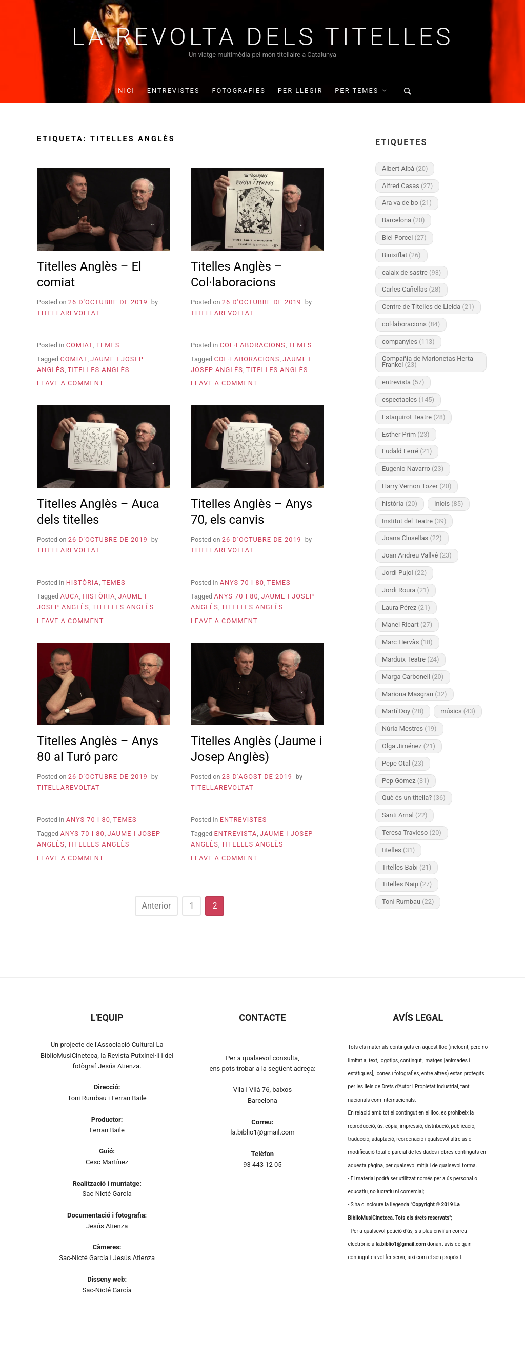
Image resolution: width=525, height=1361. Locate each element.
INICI (125, 90)
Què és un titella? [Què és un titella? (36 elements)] (414, 797)
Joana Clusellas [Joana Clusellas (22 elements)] (412, 538)
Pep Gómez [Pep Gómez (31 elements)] (405, 781)
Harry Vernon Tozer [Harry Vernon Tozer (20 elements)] (416, 486)
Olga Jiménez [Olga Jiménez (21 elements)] (408, 746)
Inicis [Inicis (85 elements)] (448, 503)
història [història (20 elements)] (399, 503)
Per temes (356, 90)
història (98, 596)
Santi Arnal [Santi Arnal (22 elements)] (404, 815)
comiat (73, 359)
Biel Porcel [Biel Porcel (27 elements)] (404, 237)
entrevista (235, 833)
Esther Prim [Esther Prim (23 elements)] (406, 434)
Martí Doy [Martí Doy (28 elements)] (402, 711)
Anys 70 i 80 (242, 582)
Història (82, 582)
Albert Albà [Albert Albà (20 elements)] (405, 168)
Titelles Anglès (99, 370)
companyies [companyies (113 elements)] (408, 341)
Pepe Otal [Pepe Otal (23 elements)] (402, 763)
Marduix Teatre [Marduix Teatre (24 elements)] (410, 659)
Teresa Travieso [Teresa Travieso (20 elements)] (411, 832)
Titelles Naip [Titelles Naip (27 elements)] (407, 884)
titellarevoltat (68, 313)
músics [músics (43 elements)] (457, 711)
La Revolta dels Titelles (263, 37)
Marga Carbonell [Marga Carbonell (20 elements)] (412, 676)
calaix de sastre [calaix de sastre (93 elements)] (411, 272)
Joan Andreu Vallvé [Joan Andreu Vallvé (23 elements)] (417, 555)
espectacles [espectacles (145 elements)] (408, 399)
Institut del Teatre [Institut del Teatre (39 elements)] (414, 521)
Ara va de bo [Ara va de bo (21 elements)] (407, 203)
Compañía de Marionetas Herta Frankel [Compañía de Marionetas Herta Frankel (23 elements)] (427, 362)
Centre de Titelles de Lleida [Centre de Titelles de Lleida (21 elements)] (428, 307)
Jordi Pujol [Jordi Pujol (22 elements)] (404, 572)
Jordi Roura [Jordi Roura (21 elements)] (405, 590)
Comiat (79, 345)
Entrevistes (173, 90)
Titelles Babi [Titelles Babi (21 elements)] (406, 867)
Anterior (156, 906)
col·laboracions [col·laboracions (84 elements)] (411, 324)
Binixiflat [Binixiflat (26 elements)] (401, 255)
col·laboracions (246, 359)
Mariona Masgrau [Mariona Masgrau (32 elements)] (414, 694)
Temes (107, 345)
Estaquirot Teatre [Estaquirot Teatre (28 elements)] (413, 417)
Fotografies (238, 90)
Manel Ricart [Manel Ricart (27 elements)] (407, 624)
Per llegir (300, 90)
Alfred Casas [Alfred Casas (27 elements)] (407, 186)
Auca (69, 596)
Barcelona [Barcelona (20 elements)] (403, 220)
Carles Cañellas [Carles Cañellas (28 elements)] (411, 289)
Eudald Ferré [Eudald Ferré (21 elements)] (407, 451)
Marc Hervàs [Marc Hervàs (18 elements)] (407, 642)
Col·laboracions (253, 345)
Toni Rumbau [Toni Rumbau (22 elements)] (408, 901)
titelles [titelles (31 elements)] (398, 850)
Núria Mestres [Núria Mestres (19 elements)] (409, 728)
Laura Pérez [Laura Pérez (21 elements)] (406, 607)
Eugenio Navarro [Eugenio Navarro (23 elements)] (412, 468)
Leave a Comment (70, 383)
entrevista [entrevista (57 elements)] (403, 382)
